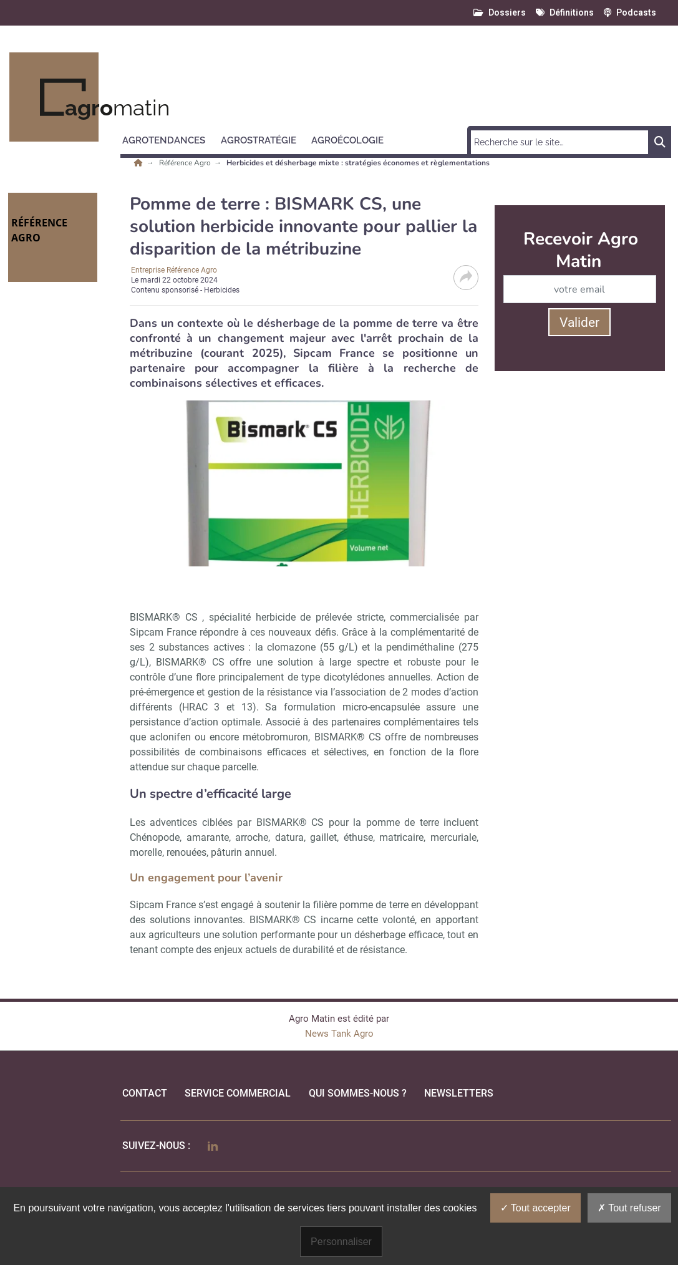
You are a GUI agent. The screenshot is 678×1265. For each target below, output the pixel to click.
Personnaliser (341, 1241)
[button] (169, 138)
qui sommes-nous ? (358, 1093)
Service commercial (238, 1093)
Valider (579, 322)
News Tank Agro (339, 1033)
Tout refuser (629, 1208)
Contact (144, 1093)
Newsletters (458, 1093)
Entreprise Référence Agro (174, 270)
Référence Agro (186, 163)
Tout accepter (535, 1208)
